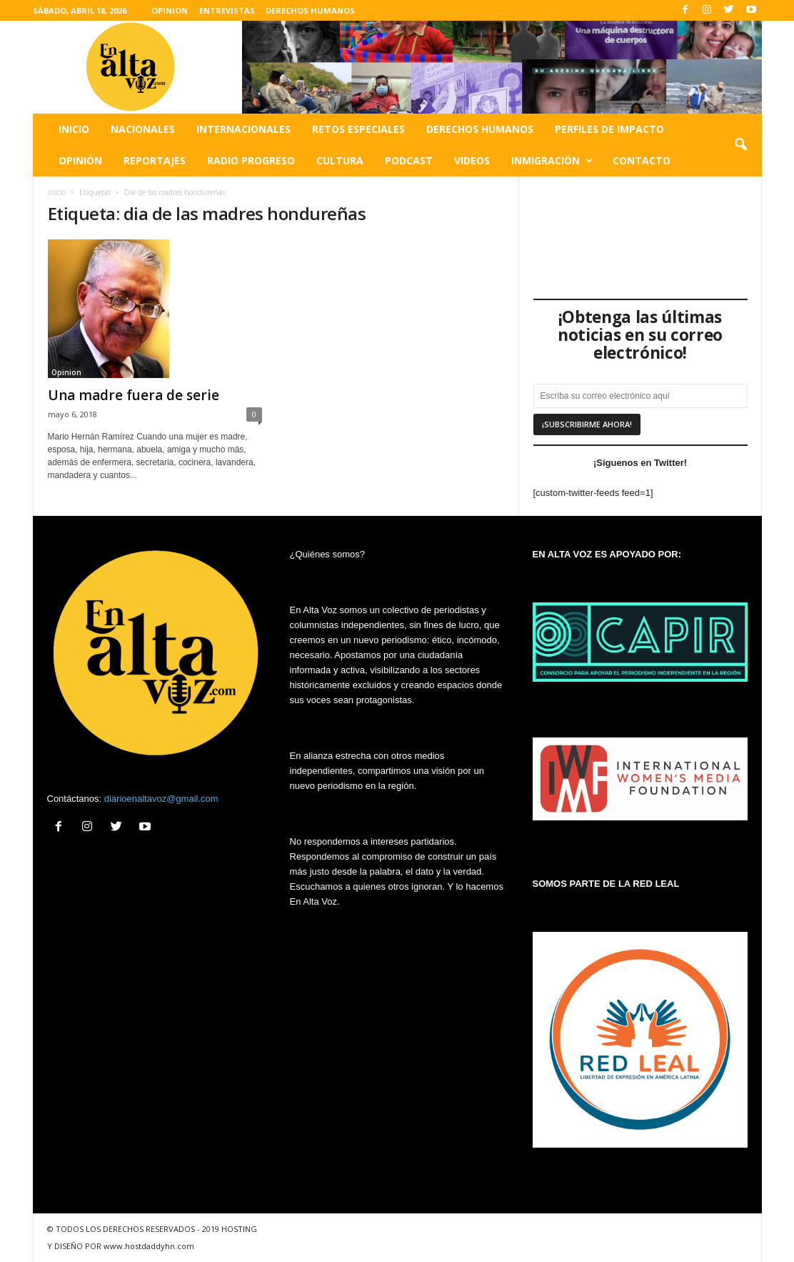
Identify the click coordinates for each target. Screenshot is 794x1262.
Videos (472, 160)
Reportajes (155, 160)
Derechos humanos (479, 129)
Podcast (409, 160)
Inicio (74, 129)
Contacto (641, 160)
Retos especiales (358, 129)
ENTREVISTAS (227, 10)
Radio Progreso (251, 160)
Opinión (80, 160)
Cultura (339, 160)
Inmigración (552, 161)
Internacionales (243, 129)
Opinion (66, 372)
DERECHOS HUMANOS (310, 10)
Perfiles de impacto (609, 129)
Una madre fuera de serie (133, 395)
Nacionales (143, 129)
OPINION (169, 10)
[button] (740, 145)
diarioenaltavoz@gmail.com (161, 798)
